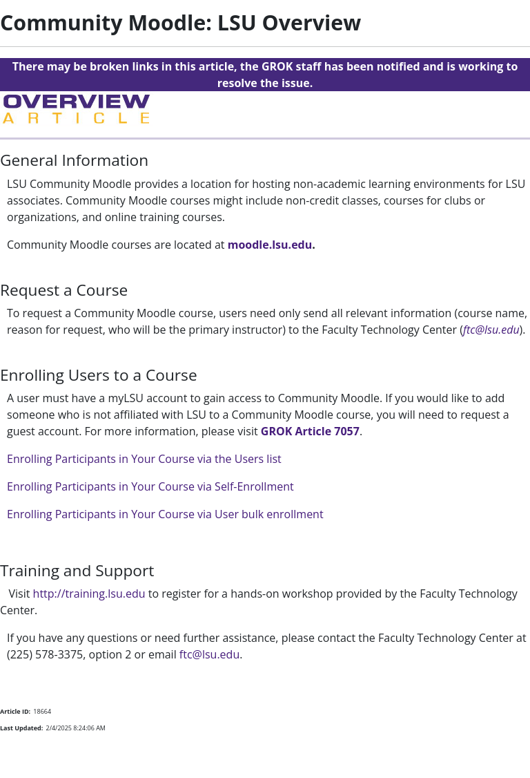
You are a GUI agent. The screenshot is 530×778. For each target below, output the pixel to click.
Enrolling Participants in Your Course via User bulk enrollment (165, 514)
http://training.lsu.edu (89, 593)
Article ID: (15, 711)
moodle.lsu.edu (270, 244)
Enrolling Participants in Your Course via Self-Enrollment (150, 486)
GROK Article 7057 (310, 431)
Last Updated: (21, 727)
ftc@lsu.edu (491, 329)
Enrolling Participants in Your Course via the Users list (144, 458)
